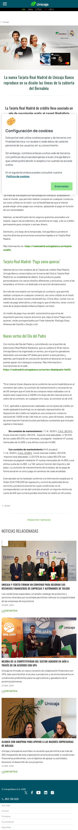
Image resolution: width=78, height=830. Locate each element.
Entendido (62, 186)
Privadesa (6, 816)
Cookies (5, 811)
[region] (39, 154)
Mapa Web (6, 827)
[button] (4, 22)
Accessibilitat (8, 821)
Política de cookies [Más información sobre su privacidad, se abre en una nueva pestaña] (18, 176)
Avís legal (6, 805)
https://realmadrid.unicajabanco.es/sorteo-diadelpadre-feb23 (36, 369)
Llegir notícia (9, 610)
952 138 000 (10, 799)
